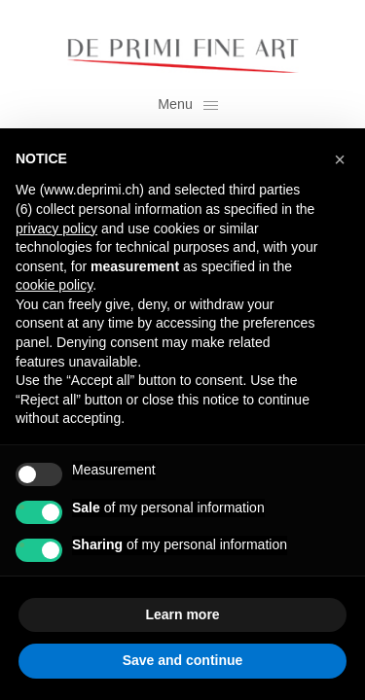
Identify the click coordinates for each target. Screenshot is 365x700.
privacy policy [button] (56, 228)
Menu (187, 104)
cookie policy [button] (54, 285)
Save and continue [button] (183, 660)
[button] (339, 159)
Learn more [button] (182, 614)
